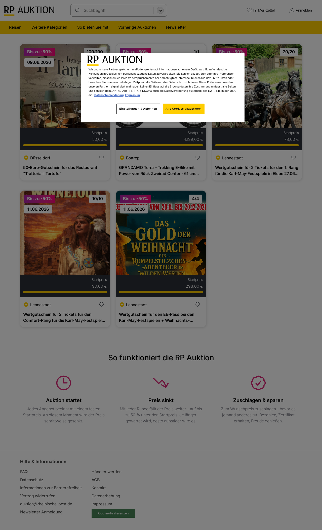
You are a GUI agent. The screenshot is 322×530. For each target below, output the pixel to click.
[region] (163, 87)
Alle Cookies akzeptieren (184, 108)
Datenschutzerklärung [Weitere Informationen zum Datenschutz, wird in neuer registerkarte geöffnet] (109, 95)
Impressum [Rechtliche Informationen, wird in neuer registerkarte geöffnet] (132, 95)
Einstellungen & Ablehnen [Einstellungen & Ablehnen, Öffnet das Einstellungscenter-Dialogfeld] (138, 108)
